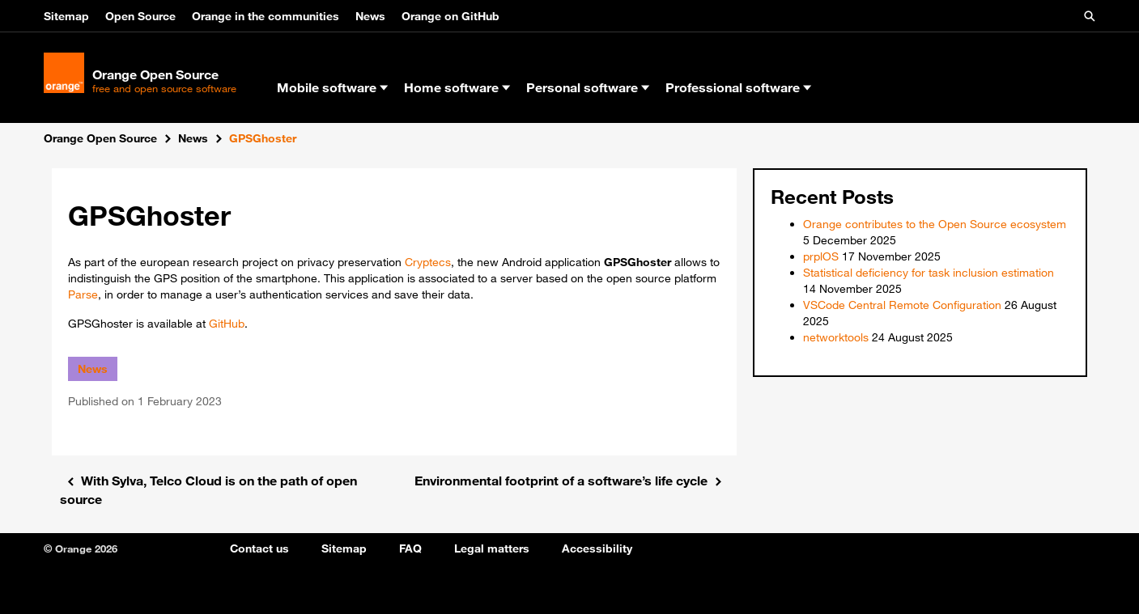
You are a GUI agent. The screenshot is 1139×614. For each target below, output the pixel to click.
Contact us (259, 548)
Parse (83, 294)
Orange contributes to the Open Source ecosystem (934, 224)
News (370, 16)
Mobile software (332, 87)
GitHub (226, 323)
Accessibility (597, 548)
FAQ (410, 548)
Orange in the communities (265, 16)
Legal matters (491, 548)
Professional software (738, 87)
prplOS (821, 256)
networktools (836, 337)
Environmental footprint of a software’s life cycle (561, 480)
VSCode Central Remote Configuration (902, 305)
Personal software (587, 87)
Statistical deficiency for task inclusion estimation (928, 272)
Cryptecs (428, 262)
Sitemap (66, 16)
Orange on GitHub (450, 16)
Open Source (140, 16)
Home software (457, 87)
